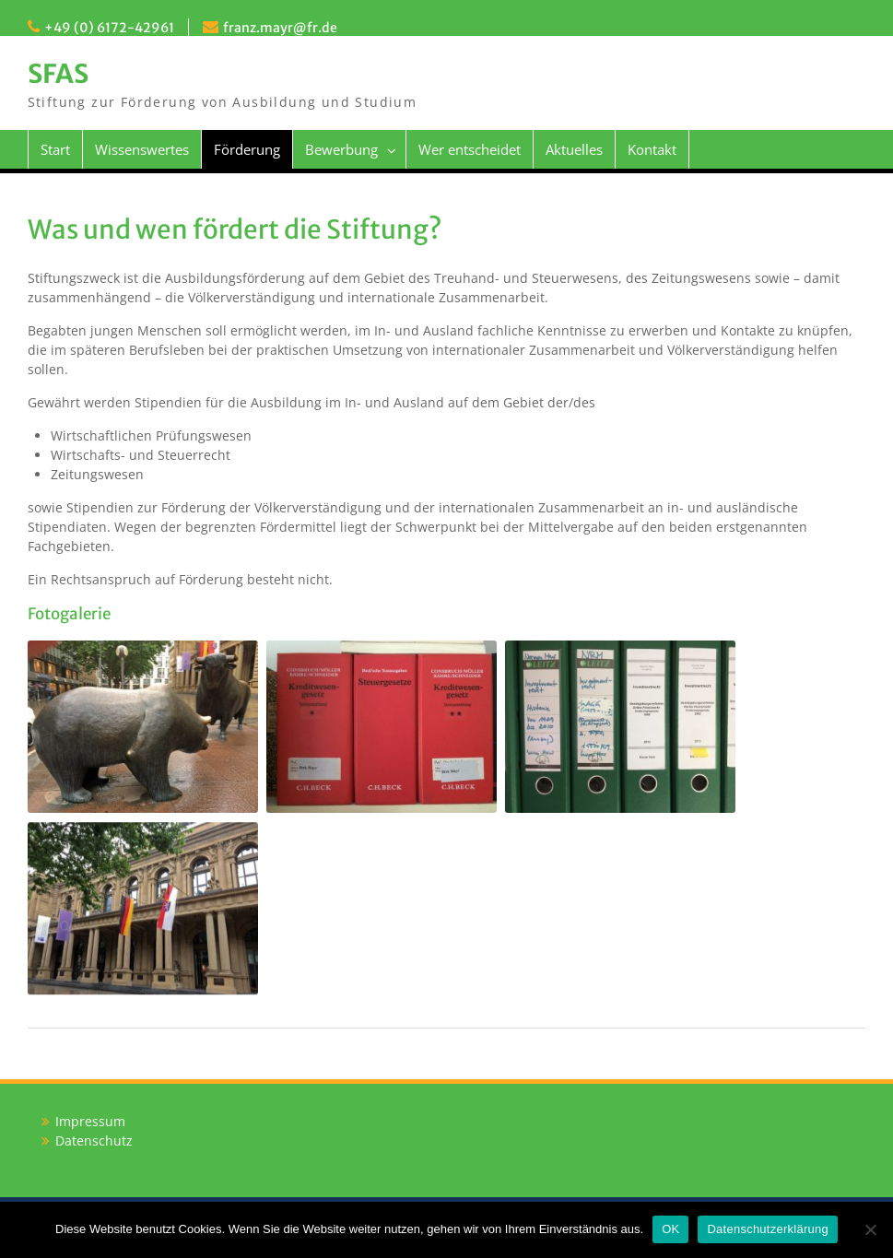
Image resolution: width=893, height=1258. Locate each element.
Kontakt (652, 149)
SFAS (58, 73)
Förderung (247, 149)
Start (55, 149)
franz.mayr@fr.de (280, 27)
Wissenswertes (142, 149)
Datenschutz (94, 1140)
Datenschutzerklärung (767, 1229)
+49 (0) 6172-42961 (109, 27)
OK (670, 1229)
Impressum (90, 1121)
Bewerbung (341, 149)
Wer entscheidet (469, 149)
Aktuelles (574, 149)
